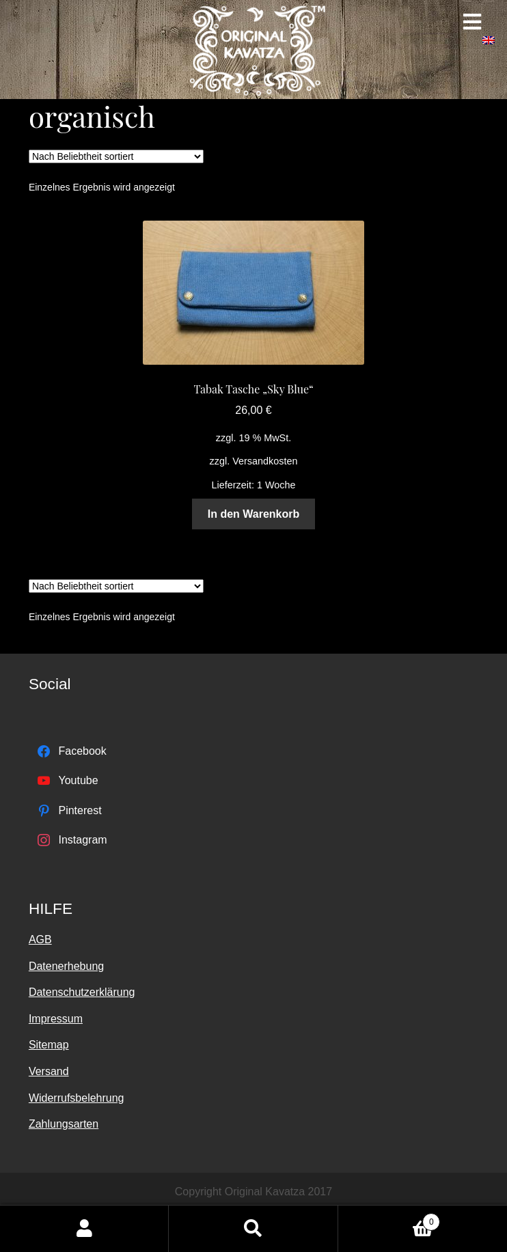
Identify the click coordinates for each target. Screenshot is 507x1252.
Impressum (56, 1019)
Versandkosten (264, 461)
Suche (253, 1229)
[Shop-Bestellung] (116, 156)
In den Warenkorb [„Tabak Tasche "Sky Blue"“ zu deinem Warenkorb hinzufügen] (254, 514)
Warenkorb (389, 1219)
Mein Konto (84, 1229)
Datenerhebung (66, 966)
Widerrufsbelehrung (76, 1098)
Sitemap (49, 1045)
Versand (49, 1071)
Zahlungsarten (63, 1124)
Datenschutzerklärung (82, 992)
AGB (40, 939)
